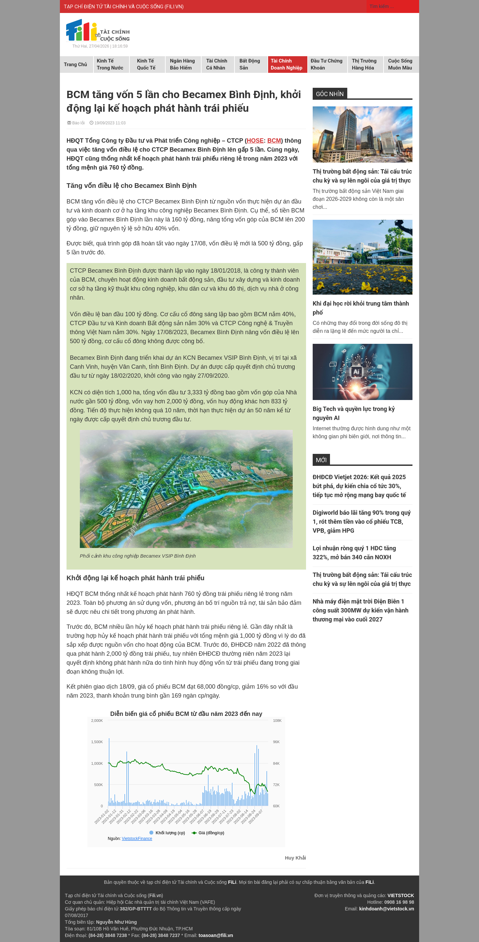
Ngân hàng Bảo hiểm (182, 64)
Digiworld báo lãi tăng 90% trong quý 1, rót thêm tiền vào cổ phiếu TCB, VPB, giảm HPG (362, 521)
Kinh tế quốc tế (146, 64)
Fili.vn (155, 895)
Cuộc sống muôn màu (400, 64)
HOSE (255, 140)
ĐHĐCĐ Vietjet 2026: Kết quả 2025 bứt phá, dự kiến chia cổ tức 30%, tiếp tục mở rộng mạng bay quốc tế (359, 485)
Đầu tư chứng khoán (327, 64)
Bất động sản (250, 64)
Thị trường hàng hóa (364, 64)
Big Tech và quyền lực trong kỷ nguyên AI (354, 413)
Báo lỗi (75, 122)
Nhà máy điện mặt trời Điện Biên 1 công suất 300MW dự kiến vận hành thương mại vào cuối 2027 (360, 610)
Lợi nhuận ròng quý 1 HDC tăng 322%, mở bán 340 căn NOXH (354, 553)
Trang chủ (75, 64)
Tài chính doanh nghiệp (286, 64)
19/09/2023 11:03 (107, 122)
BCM (274, 140)
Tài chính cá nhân (216, 64)
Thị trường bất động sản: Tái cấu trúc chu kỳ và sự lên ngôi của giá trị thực (362, 176)
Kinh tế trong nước (110, 64)
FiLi (232, 882)
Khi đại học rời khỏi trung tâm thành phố (361, 308)
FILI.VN (174, 7)
